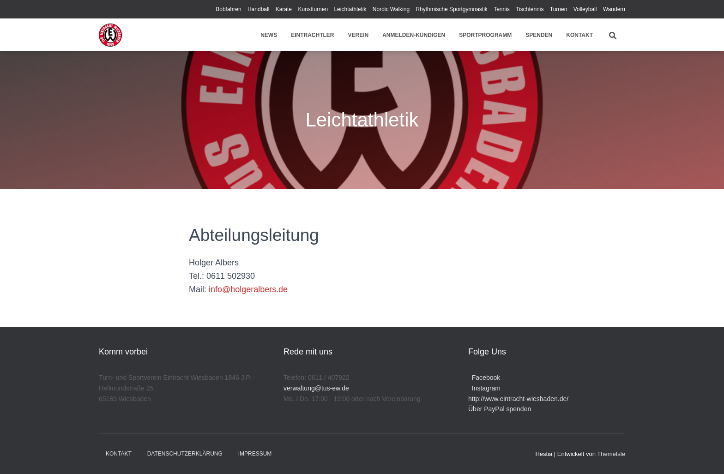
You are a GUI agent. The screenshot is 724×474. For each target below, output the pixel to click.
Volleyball (585, 9)
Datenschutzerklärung (185, 453)
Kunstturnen (313, 9)
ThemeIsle (611, 453)
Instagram (484, 388)
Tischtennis (529, 9)
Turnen (558, 9)
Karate (284, 9)
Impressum (255, 453)
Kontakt (579, 35)
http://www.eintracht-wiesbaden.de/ (518, 398)
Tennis (502, 9)
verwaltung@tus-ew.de (316, 388)
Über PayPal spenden (499, 409)
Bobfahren (228, 9)
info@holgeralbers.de (248, 289)
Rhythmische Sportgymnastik (451, 9)
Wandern (614, 9)
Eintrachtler (312, 35)
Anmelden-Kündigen (413, 35)
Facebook (484, 377)
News (268, 35)
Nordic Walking (391, 9)
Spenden (538, 35)
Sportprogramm (485, 35)
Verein (358, 35)
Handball (258, 9)
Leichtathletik (350, 9)
